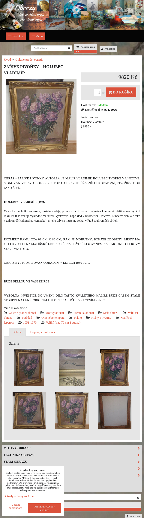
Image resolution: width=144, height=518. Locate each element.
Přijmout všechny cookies (44, 508)
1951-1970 (30, 322)
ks (100, 92)
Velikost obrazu (73, 468)
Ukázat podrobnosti (16, 506)
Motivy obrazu (54, 313)
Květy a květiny (101, 317)
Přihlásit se (108, 48)
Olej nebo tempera (52, 317)
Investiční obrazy (20, 488)
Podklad (27, 317)
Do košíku (121, 92)
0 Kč (78, 51)
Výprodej (12, 482)
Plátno (78, 317)
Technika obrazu (83, 313)
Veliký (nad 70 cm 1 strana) (63, 322)
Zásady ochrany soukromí (20, 496)
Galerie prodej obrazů (22, 313)
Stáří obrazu (110, 313)
